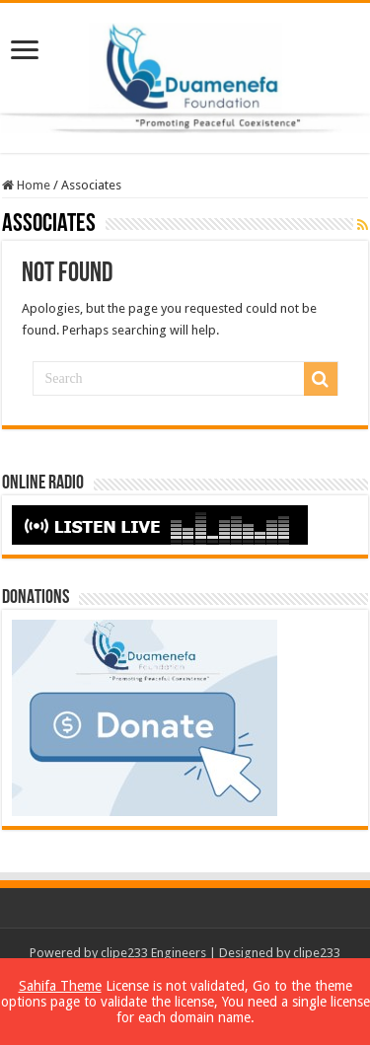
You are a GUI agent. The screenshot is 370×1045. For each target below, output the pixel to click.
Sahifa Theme (60, 986)
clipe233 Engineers (153, 952)
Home (26, 185)
